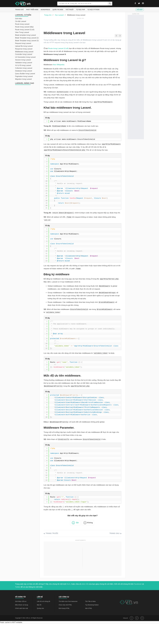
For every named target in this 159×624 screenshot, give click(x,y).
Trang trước (52, 533)
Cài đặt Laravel (20, 21)
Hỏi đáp (140, 9)
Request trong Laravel (23, 43)
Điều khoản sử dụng (21, 605)
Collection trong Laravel (23, 68)
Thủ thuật (70, 9)
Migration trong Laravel (23, 79)
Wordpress (45, 9)
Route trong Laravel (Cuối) (24, 29)
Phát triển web (32, 9)
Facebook (138, 584)
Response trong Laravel (23, 49)
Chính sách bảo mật (21, 608)
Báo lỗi (39, 605)
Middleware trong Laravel (24, 51)
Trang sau (114, 533)
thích (68, 584)
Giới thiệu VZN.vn (20, 601)
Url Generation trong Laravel (25, 57)
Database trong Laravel (23, 71)
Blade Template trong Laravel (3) (27, 40)
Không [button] (90, 523)
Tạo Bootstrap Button (92, 605)
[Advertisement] (80, 24)
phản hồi (85, 584)
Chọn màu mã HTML (65, 605)
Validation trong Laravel (23, 62)
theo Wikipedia (58, 65)
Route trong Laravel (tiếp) (24, 27)
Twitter (17, 587)
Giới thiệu (18, 18)
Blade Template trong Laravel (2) (27, 38)
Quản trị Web (58, 9)
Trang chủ (19, 9)
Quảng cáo (40, 608)
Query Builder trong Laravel (25, 73)
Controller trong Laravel (23, 54)
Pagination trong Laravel (24, 76)
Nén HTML (88, 608)
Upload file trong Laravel (24, 46)
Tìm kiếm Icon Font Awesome (68, 601)
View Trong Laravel (22, 32)
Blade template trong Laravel (25, 35)
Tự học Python (93, 9)
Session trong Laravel (23, 60)
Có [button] (77, 523)
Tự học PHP (80, 9)
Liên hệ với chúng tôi (43, 601)
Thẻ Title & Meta (90, 601)
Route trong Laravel (22, 24)
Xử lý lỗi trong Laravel (23, 65)
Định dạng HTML (64, 608)
